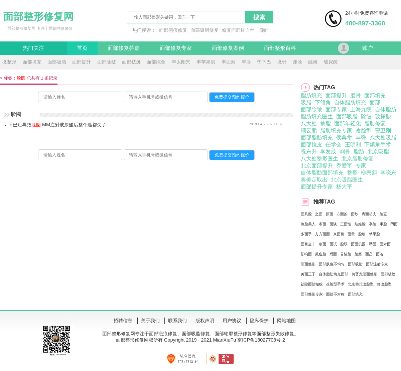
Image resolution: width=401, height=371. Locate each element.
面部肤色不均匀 (332, 264)
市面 (322, 224)
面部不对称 (335, 294)
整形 (352, 172)
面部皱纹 (388, 274)
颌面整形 (308, 264)
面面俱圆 (358, 244)
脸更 (383, 214)
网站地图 (286, 320)
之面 (318, 214)
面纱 (354, 214)
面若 (379, 254)
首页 (82, 48)
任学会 (333, 144)
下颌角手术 (377, 144)
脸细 (362, 234)
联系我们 (177, 320)
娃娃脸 (360, 224)
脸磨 (358, 254)
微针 (282, 62)
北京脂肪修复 (358, 158)
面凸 (369, 254)
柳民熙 (369, 172)
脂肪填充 (311, 95)
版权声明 (204, 320)
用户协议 (232, 320)
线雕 (312, 62)
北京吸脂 (378, 151)
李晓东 (388, 172)
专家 (361, 165)
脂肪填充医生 (317, 116)
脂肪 (359, 151)
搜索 (259, 17)
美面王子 (308, 274)
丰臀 (361, 137)
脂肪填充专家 (336, 130)
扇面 (322, 244)
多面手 (306, 234)
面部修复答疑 (124, 48)
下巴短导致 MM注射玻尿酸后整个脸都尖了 (57, 124)
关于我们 (150, 320)
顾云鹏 (309, 130)
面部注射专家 (377, 264)
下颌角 (323, 102)
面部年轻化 (347, 123)
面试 (333, 244)
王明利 (353, 144)
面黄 (351, 234)
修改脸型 (384, 284)
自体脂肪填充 (350, 102)
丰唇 (246, 62)
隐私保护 (259, 320)
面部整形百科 (280, 48)
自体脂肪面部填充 (322, 172)
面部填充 (32, 62)
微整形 (9, 62)
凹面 (394, 224)
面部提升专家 (317, 187)
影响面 (306, 254)
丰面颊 (229, 62)
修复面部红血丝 (238, 30)
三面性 (345, 224)
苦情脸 (345, 254)
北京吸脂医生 (347, 179)
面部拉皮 (311, 144)
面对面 (385, 244)
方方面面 (322, 234)
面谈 (333, 224)
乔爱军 (344, 165)
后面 (333, 254)
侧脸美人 (308, 224)
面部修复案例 (228, 48)
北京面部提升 (317, 165)
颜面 (264, 30)
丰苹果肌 (205, 62)
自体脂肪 (385, 109)
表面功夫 (369, 214)
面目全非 (308, 244)
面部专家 (336, 109)
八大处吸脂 (383, 137)
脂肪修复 (375, 123)
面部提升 (81, 62)
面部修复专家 (176, 48)
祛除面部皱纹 (312, 284)
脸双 (344, 244)
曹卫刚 (383, 130)
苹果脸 (374, 234)
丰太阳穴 (181, 62)
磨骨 (355, 95)
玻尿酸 (331, 62)
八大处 (309, 123)
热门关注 (33, 48)
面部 (375, 102)
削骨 (345, 151)
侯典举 (344, 137)
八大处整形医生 (319, 158)
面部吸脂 (56, 62)
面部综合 (156, 62)
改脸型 (364, 130)
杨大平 (344, 187)
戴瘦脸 (320, 254)
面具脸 (306, 214)
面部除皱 (106, 62)
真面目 (338, 234)
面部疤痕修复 (173, 30)
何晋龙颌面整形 (364, 274)
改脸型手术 (335, 284)
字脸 (372, 224)
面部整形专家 (312, 294)
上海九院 (361, 109)
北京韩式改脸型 (361, 284)
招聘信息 (123, 320)
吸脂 (306, 102)
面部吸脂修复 (204, 30)
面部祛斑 (131, 62)
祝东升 (309, 151)
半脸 (383, 224)
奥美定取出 (314, 179)
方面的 (342, 214)
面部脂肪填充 (317, 137)
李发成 (328, 151)
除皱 (366, 116)
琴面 (372, 244)
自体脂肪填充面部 (333, 274)
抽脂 (325, 123)
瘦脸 (297, 62)
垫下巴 (264, 62)
